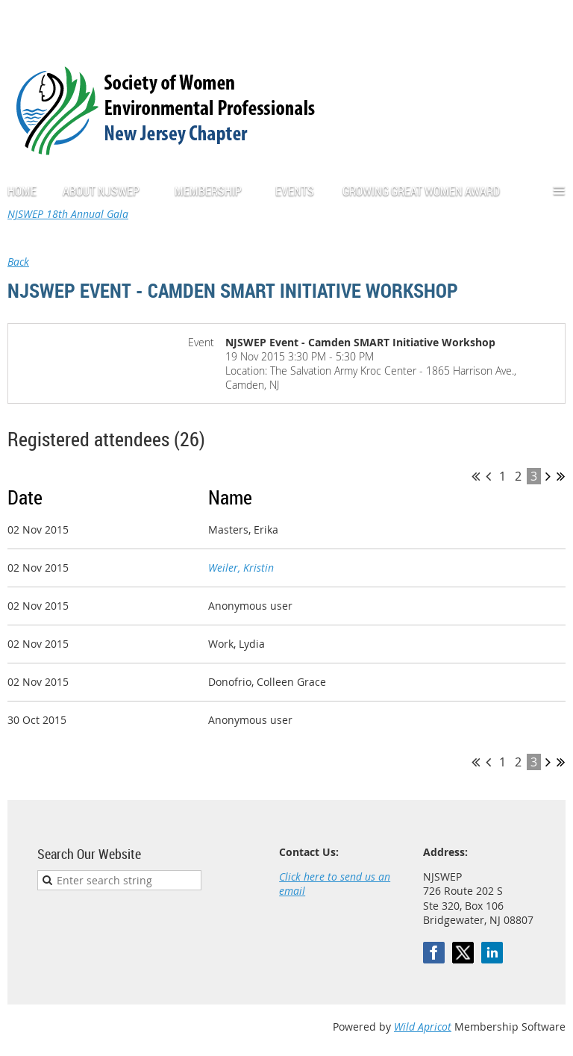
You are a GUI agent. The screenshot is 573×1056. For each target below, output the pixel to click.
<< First (475, 476)
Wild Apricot (422, 1026)
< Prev (488, 476)
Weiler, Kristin (241, 567)
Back (18, 261)
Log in (551, 22)
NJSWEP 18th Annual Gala (67, 214)
